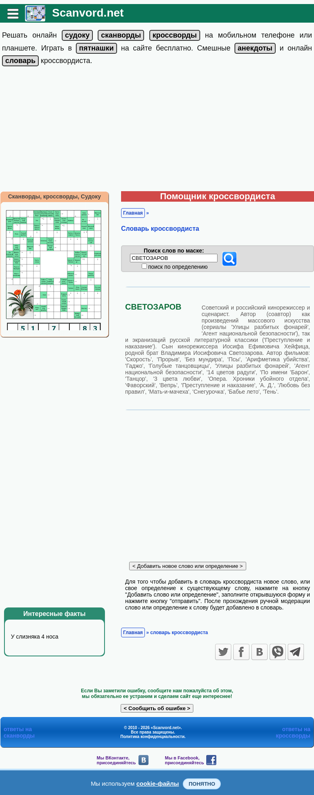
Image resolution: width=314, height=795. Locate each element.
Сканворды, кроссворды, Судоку (54, 196)
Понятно (201, 784)
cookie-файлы (157, 783)
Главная (133, 213)
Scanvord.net (88, 12)
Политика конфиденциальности (152, 736)
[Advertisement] (157, 130)
